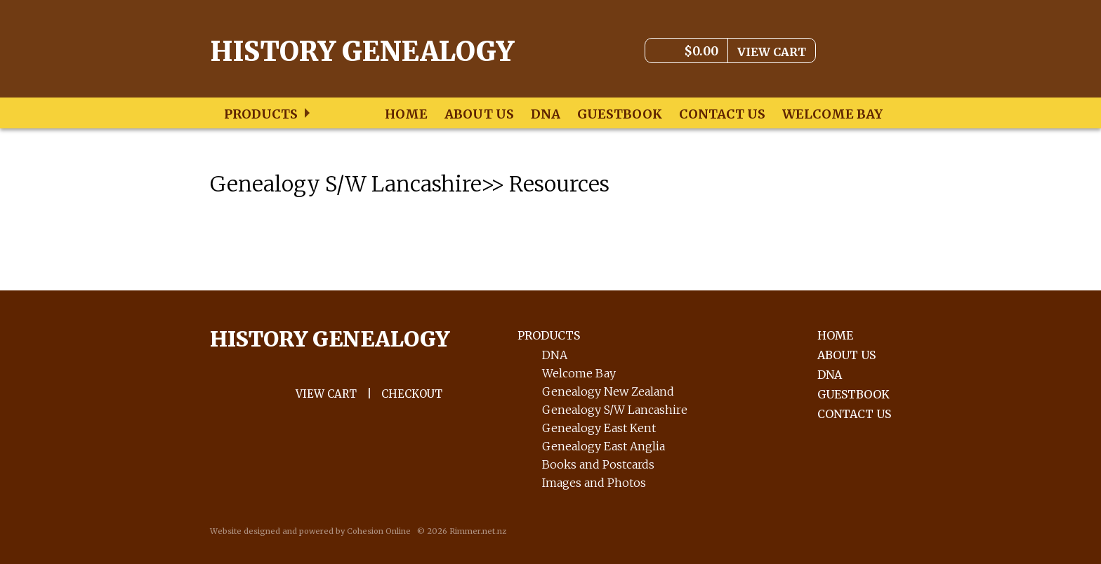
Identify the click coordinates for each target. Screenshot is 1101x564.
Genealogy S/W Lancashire (614, 410)
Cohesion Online (379, 531)
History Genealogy (362, 51)
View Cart (771, 52)
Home (406, 114)
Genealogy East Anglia (603, 446)
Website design (240, 531)
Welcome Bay (832, 114)
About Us (479, 114)
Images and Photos (594, 483)
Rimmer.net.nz (477, 531)
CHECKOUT (411, 394)
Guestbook (619, 114)
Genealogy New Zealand (608, 391)
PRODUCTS (548, 335)
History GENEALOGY (329, 338)
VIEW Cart (326, 394)
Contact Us (722, 114)
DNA (545, 114)
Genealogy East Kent (599, 428)
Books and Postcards (598, 464)
